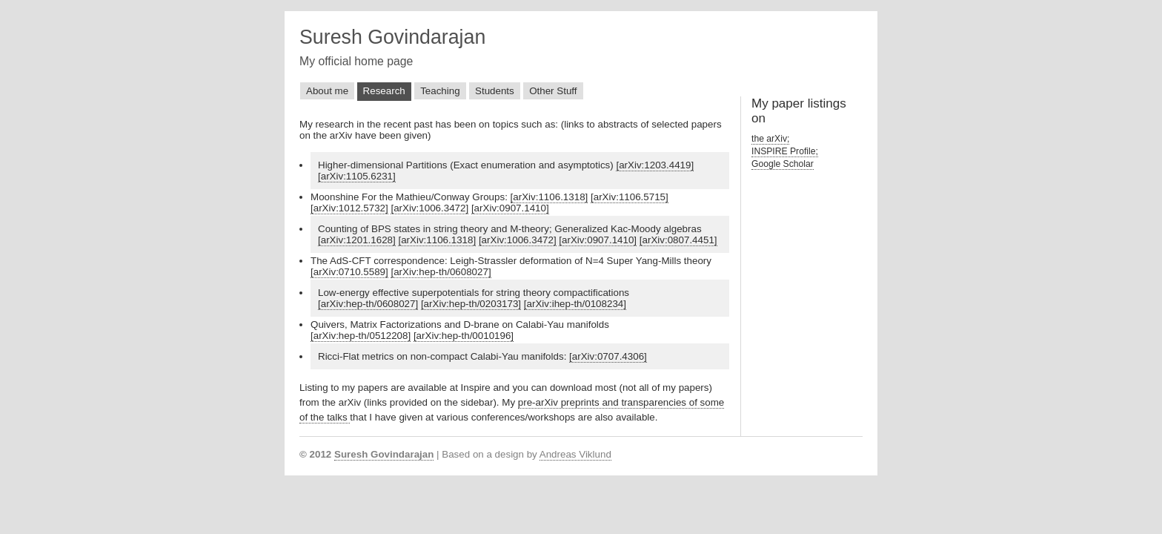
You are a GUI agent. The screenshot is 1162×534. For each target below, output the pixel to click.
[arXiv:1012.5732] (349, 208)
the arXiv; (770, 139)
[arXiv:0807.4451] (678, 239)
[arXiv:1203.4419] (655, 165)
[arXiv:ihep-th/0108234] (575, 303)
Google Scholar (782, 164)
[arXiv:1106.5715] (629, 196)
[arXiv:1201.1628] (357, 239)
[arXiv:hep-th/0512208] (361, 335)
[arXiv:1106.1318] (549, 196)
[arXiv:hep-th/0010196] (464, 335)
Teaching (439, 90)
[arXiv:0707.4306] (608, 356)
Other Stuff (553, 90)
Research (384, 90)
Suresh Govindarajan (392, 37)
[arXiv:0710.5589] (349, 271)
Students (494, 90)
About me (327, 90)
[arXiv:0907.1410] (510, 208)
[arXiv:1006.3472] (429, 208)
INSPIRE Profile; (784, 151)
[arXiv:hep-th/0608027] (441, 271)
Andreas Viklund (575, 454)
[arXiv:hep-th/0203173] (471, 303)
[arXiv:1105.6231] (357, 176)
